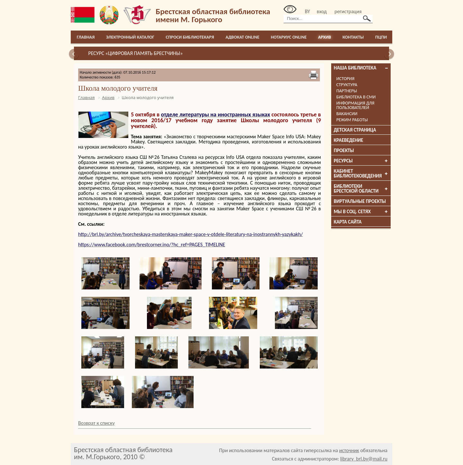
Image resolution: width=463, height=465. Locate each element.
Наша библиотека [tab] (361, 68)
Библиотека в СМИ (356, 97)
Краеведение (348, 140)
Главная (86, 37)
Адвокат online (242, 37)
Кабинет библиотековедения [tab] (361, 173)
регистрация (347, 11)
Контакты (353, 37)
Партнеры (346, 91)
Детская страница (355, 130)
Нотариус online (288, 37)
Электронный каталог (130, 37)
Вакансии (346, 113)
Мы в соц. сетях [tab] (361, 211)
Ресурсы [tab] (361, 161)
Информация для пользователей (355, 105)
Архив (324, 37)
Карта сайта (348, 222)
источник (349, 450)
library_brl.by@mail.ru (363, 459)
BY (307, 11)
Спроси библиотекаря (190, 37)
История (345, 78)
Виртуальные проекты (360, 201)
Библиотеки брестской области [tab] (361, 188)
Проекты (344, 150)
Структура (346, 84)
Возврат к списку (96, 423)
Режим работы (352, 120)
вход (322, 11)
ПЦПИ (381, 37)
